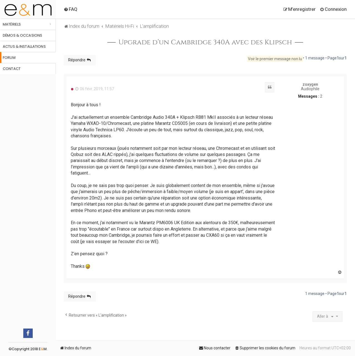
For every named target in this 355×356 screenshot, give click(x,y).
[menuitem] (70, 9)
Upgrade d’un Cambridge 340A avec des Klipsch (205, 42)
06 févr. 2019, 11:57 (94, 89)
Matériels (12, 24)
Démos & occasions (22, 35)
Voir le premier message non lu (275, 59)
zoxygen (310, 84)
